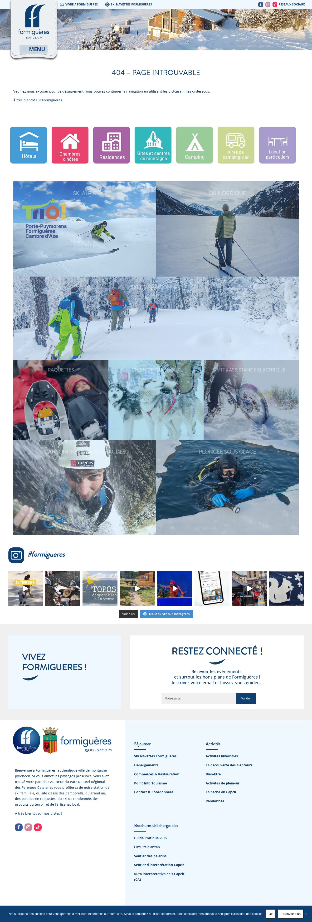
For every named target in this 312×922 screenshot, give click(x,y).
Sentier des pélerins (150, 856)
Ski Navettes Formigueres (155, 756)
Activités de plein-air (222, 783)
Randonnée (215, 801)
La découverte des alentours (229, 765)
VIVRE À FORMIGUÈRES (78, 4)
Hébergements (146, 765)
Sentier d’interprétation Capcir (159, 865)
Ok (270, 914)
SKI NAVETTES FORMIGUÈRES (128, 4)
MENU (37, 49)
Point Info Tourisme (150, 783)
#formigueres (36, 554)
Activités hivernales (222, 756)
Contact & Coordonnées (153, 792)
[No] (306, 914)
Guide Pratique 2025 (150, 838)
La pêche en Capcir (221, 792)
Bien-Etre (213, 774)
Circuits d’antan (147, 847)
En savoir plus (291, 914)
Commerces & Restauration (156, 774)
